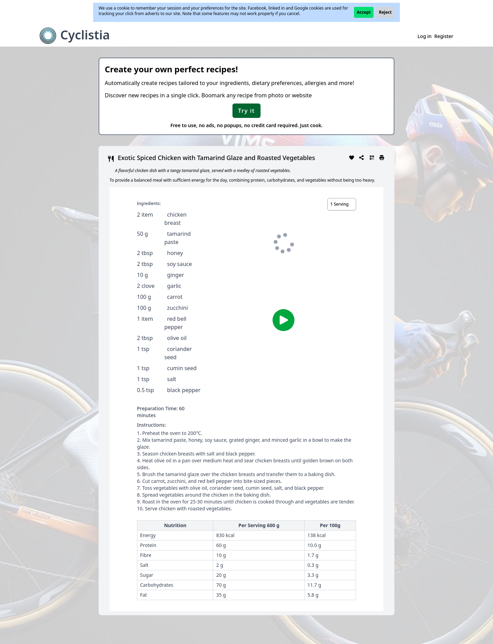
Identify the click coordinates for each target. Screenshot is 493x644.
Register (443, 36)
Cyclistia (85, 34)
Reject (385, 12)
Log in (425, 36)
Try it (246, 110)
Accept (364, 12)
